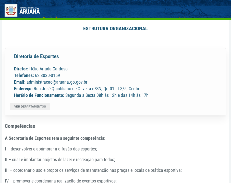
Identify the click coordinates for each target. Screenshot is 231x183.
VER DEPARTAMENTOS (30, 106)
